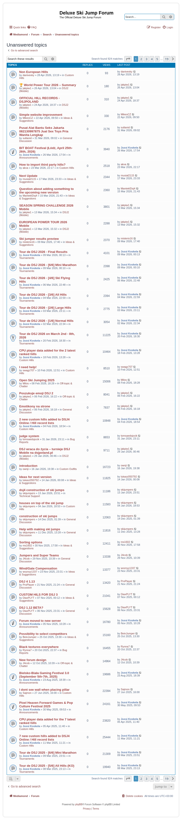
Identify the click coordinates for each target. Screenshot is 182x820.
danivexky (28, 75)
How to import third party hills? (42, 164)
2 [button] (141, 59)
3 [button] (146, 59)
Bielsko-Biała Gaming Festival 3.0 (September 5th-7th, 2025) (44, 674)
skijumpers (29, 493)
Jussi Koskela (31, 154)
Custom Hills (66, 167)
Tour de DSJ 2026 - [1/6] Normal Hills (46, 321)
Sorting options (30, 542)
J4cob (26, 558)
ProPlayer (28, 584)
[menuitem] (31, 27)
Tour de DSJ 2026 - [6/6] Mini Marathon (48, 265)
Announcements (28, 157)
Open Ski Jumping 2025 (37, 380)
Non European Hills (33, 72)
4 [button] (152, 59)
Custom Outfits (68, 469)
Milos (26, 383)
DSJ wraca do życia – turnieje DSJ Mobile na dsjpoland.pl (44, 450)
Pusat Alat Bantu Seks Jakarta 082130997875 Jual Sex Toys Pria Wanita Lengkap (43, 131)
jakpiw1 (27, 88)
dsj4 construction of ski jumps (41, 490)
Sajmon (27, 692)
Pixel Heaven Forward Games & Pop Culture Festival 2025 (46, 704)
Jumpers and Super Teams (39, 555)
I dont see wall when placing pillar (44, 689)
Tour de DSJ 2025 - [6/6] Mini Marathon (48, 752)
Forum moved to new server (40, 620)
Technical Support (29, 496)
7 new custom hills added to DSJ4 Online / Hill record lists (44, 737)
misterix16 (29, 242)
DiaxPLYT (28, 597)
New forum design (32, 660)
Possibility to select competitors (43, 634)
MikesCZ (28, 117)
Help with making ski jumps (39, 529)
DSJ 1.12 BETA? (31, 607)
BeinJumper (30, 637)
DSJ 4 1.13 (27, 581)
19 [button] (166, 59)
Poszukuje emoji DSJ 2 (36, 393)
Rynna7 (27, 650)
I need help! (27, 367)
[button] (128, 59)
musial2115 (29, 179)
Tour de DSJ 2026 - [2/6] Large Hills (45, 307)
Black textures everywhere (39, 647)
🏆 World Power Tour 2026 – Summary (47, 85)
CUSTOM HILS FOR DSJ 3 (38, 594)
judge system (29, 436)
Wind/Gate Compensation (38, 568)
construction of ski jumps (38, 516)
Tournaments (26, 257)
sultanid (27, 138)
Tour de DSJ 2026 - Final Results (43, 252)
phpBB (78, 804)
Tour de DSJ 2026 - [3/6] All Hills (43, 294)
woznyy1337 (30, 571)
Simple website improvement (40, 114)
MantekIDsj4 (30, 195)
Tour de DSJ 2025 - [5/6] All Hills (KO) (46, 765)
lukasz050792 (31, 480)
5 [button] (157, 59)
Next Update (28, 176)
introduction (28, 466)
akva (25, 167)
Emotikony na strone (34, 406)
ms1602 (27, 545)
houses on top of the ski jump (41, 503)
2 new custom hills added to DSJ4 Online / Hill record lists (44, 421)
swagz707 (29, 370)
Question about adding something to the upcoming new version (46, 190)
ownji (26, 469)
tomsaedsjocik (31, 439)
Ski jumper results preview (39, 239)
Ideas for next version (35, 477)
